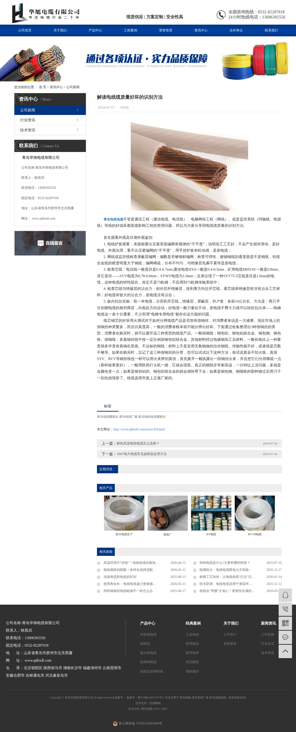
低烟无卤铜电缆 (151, 671)
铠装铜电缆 (148, 634)
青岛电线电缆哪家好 (152, 416)
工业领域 (192, 634)
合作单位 (236, 30)
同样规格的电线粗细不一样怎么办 (128, 591)
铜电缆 (145, 643)
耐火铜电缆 (148, 653)
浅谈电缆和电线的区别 (119, 577)
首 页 (42, 87)
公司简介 (230, 634)
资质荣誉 (230, 643)
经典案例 (193, 623)
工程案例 (130, 30)
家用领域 (192, 653)
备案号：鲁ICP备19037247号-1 (145, 697)
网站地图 (147, 708)
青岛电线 (185, 697)
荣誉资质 (165, 30)
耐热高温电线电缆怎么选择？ (138, 443)
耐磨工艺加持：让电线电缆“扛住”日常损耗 (230, 577)
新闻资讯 (268, 623)
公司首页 (24, 30)
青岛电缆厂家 (128, 416)
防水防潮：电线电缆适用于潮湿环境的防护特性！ (235, 584)
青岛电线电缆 (217, 697)
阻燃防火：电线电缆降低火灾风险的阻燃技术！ (234, 570)
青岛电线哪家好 (107, 416)
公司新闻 (73, 87)
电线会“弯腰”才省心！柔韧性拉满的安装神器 (232, 591)
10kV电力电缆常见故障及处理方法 (142, 454)
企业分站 (133, 708)
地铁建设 (192, 671)
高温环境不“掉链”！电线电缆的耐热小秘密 (134, 563)
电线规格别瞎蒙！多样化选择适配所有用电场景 (138, 570)
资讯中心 (201, 30)
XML (164, 708)
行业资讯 (27, 120)
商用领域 (192, 643)
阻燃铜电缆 (148, 662)
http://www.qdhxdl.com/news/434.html (139, 429)
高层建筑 (192, 662)
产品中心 (95, 30)
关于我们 (60, 30)
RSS (157, 708)
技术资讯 (27, 130)
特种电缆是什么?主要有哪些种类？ (224, 563)
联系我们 (271, 30)
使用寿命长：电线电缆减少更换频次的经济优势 (138, 584)
